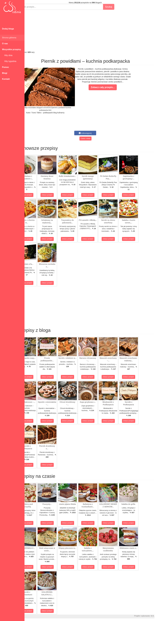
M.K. (162, 616)
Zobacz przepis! (36, 195)
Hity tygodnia (9, 61)
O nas (5, 43)
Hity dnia (7, 55)
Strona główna (9, 38)
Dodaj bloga (8, 29)
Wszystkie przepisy (11, 49)
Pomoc (5, 67)
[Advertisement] (95, 30)
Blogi (4, 73)
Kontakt (6, 79)
